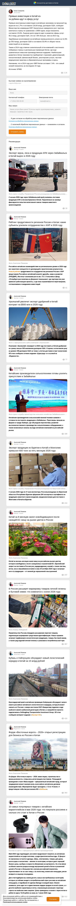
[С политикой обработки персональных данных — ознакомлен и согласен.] (9, 125)
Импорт (16, 218)
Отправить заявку (17, 132)
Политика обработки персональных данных (23, 127)
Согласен (53, 899)
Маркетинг (17, 728)
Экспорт (16, 149)
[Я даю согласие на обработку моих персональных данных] (9, 119)
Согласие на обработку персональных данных (23, 121)
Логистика (17, 654)
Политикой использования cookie (15, 902)
